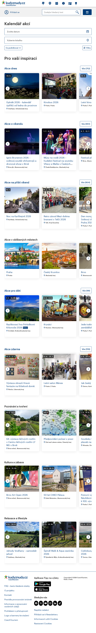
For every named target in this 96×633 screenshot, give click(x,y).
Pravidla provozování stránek (18, 599)
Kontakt (8, 595)
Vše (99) (86, 290)
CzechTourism (11, 620)
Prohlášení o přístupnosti (16, 611)
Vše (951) (86, 124)
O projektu (9, 590)
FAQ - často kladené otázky (17, 586)
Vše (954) (85, 182)
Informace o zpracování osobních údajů (15, 605)
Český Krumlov (52, 272)
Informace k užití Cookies (46, 619)
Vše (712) (86, 68)
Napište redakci (41, 610)
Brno (83, 272)
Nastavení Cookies (43, 623)
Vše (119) (86, 349)
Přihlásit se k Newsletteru (46, 614)
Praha (9, 272)
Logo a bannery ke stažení (16, 615)
